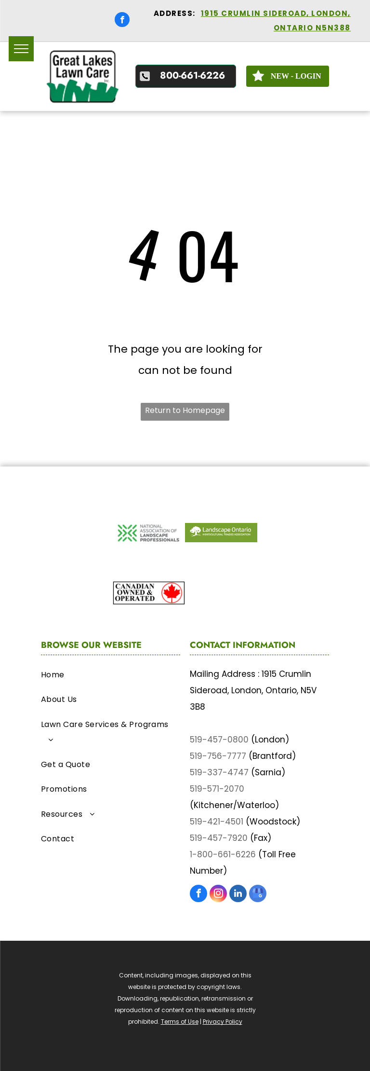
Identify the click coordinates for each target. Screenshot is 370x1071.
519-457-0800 (219, 739)
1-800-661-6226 (223, 854)
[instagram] (218, 895)
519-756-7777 (218, 756)
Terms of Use (179, 1021)
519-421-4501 (216, 821)
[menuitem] (110, 677)
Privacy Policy (222, 1021)
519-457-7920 (219, 838)
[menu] (21, 48)
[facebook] (122, 20)
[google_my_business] (257, 895)
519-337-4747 (219, 772)
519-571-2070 (217, 789)
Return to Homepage (185, 410)
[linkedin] (238, 895)
